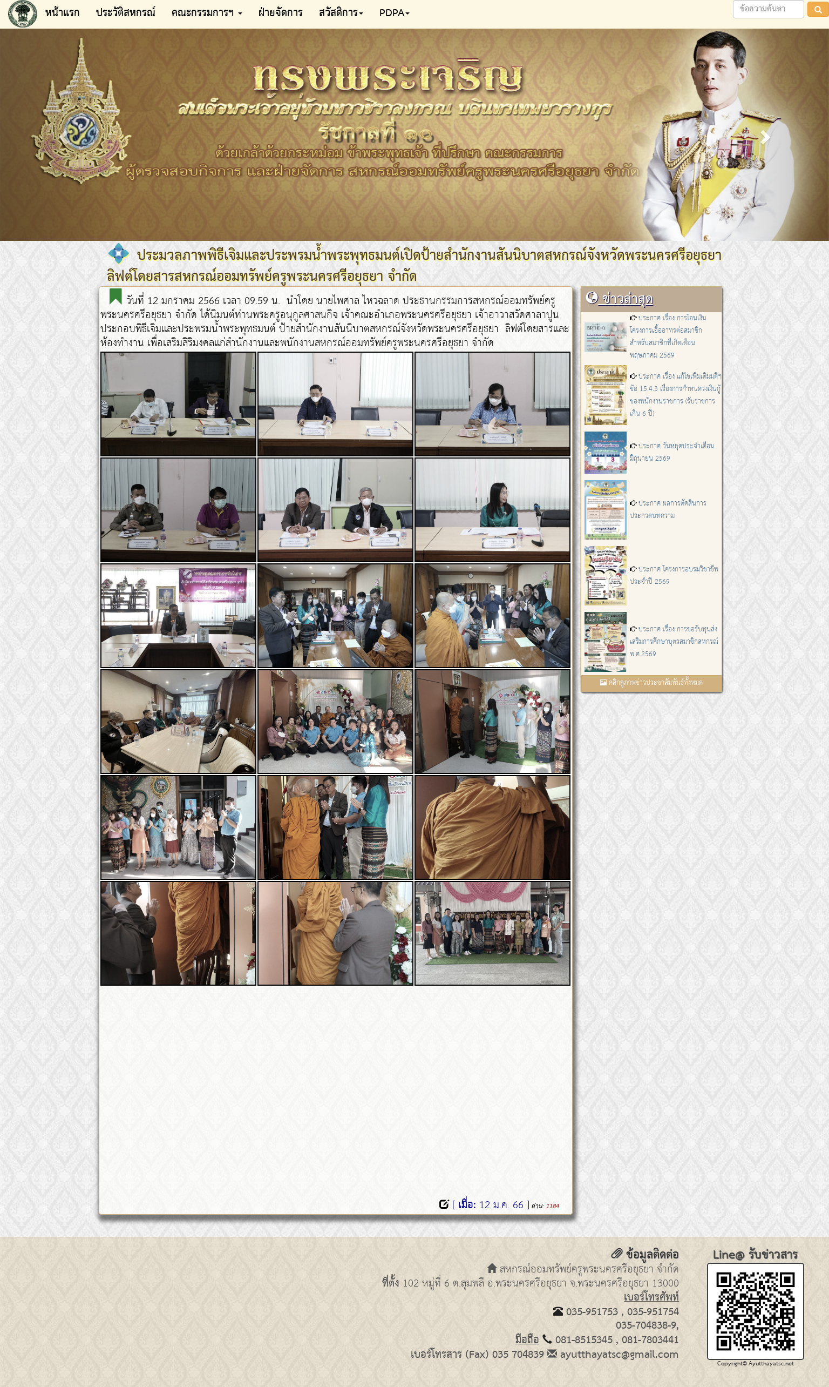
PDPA (394, 13)
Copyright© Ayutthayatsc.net (755, 1364)
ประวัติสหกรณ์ (125, 13)
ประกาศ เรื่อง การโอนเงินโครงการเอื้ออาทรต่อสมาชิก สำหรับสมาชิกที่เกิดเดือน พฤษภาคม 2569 (668, 337)
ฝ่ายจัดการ (281, 13)
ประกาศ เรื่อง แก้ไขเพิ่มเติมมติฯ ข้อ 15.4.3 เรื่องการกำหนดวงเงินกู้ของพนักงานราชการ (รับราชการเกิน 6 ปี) (676, 395)
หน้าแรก (62, 13)
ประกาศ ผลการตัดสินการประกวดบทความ (668, 509)
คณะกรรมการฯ (207, 13)
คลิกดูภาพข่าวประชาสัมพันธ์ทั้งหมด (651, 683)
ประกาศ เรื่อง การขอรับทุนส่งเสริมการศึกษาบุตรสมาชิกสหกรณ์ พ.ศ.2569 (674, 642)
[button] (62, 134)
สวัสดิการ (341, 13)
